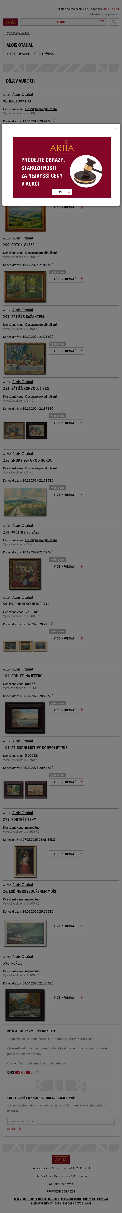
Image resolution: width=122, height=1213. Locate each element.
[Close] (116, 128)
